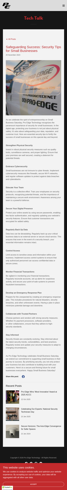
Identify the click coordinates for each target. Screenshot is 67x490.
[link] (6, 5)
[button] (63, 5)
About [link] (33, 472)
